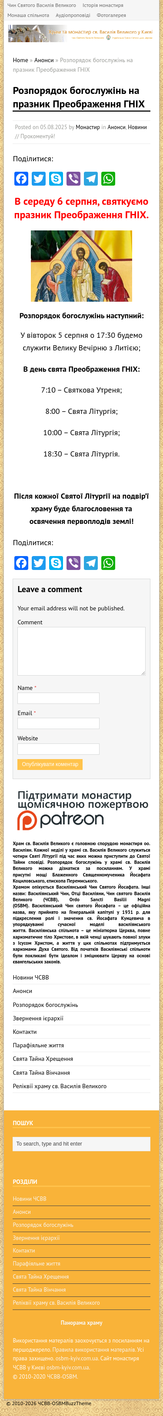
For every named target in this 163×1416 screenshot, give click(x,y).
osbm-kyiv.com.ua (77, 1358)
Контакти (25, 1032)
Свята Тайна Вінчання (41, 1072)
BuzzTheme (78, 1403)
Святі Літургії (43, 856)
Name (25, 688)
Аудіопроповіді (73, 15)
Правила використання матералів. (94, 1349)
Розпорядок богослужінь (45, 1005)
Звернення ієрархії (38, 1018)
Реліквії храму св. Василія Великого (59, 1086)
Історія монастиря (103, 5)
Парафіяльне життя (38, 1045)
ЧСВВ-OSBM (62, 1376)
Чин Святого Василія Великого (41, 5)
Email (25, 713)
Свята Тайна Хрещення (43, 1059)
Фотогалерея (111, 15)
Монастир (88, 127)
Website (27, 738)
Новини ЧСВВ (31, 977)
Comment (29, 622)
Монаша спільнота (28, 15)
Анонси (116, 127)
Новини (137, 127)
